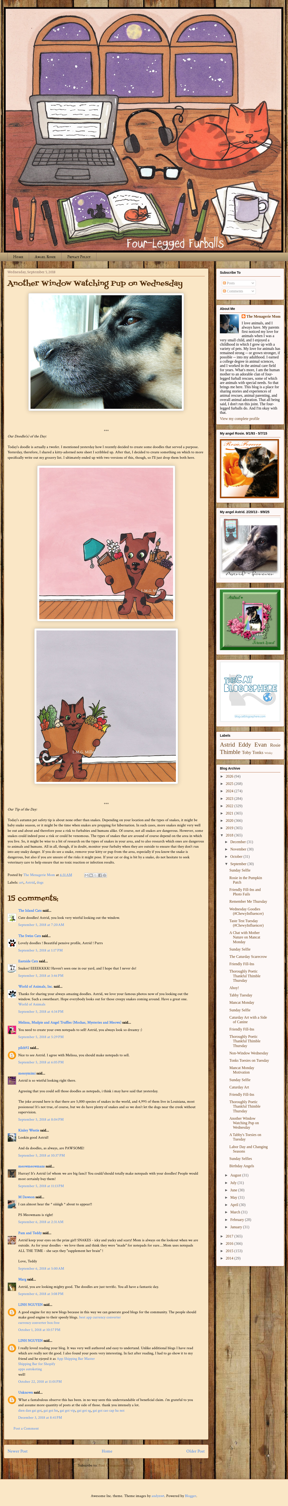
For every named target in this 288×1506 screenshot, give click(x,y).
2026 (230, 776)
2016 (230, 1244)
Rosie (275, 745)
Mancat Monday (241, 1002)
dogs (40, 882)
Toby (246, 752)
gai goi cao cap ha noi (108, 1410)
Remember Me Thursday (248, 901)
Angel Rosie (45, 257)
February (237, 1220)
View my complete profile (239, 419)
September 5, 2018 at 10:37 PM (41, 1155)
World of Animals (31, 1004)
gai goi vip (67, 1410)
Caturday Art (239, 1087)
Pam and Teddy (30, 1233)
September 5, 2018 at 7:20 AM (41, 924)
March (235, 1212)
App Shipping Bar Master (76, 1358)
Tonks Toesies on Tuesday (249, 1060)
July (234, 1183)
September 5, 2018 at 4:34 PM (40, 1011)
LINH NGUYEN (30, 1304)
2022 (230, 806)
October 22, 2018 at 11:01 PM (40, 1381)
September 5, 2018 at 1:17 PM (40, 950)
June (234, 1190)
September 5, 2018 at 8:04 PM (41, 1119)
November (238, 849)
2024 (230, 791)
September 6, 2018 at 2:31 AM (40, 1222)
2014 (230, 1258)
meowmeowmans (31, 1166)
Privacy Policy (79, 257)
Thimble (230, 752)
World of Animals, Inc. (35, 986)
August (236, 1175)
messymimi (26, 1073)
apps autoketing (30, 1369)
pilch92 (23, 1047)
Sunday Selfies (240, 1159)
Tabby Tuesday (240, 995)
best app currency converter (100, 1317)
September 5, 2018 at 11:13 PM (41, 1186)
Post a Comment (26, 1428)
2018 (230, 835)
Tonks (257, 752)
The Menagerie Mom (263, 316)
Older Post (195, 1451)
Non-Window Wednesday (248, 1053)
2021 (230, 813)
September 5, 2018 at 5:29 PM (41, 1037)
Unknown (25, 1392)
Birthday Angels (241, 1166)
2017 (230, 1236)
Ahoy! (234, 988)
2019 (230, 828)
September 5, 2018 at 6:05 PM (41, 1062)
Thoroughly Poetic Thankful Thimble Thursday (245, 975)
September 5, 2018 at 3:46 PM (40, 975)
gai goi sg (84, 1410)
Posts (229, 283)
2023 (230, 799)
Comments (233, 291)
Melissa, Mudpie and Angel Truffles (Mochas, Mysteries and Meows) (69, 1022)
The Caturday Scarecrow (248, 957)
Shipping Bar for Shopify (36, 1363)
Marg (22, 1279)
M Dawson (26, 1197)
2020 (230, 821)
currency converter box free (39, 1322)
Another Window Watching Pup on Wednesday (244, 1122)
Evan (260, 744)
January (236, 1227)
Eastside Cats (28, 961)
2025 (230, 784)
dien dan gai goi (30, 1410)
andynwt (158, 1495)
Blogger (190, 1495)
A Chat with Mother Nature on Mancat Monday (244, 937)
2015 (230, 1251)
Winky (269, 753)
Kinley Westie (28, 1130)
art (21, 882)
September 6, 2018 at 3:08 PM (40, 1293)
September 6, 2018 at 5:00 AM (41, 1268)
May (234, 1197)
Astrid (30, 882)
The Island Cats (30, 910)
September (238, 864)
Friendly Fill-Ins (241, 964)
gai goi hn (51, 1410)
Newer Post (18, 1451)
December (238, 842)
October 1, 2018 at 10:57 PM (39, 1329)
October (237, 856)
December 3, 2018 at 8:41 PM (40, 1417)
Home (18, 257)
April (234, 1205)
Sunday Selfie (239, 870)
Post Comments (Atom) (116, 1465)
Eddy (244, 744)
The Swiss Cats (29, 936)
